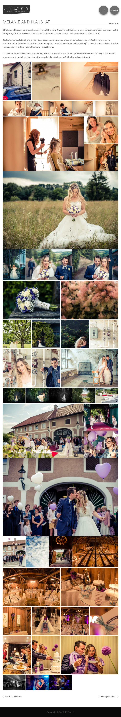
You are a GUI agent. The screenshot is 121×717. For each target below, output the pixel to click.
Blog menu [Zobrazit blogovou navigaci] (114, 10)
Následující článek (108, 696)
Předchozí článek (12, 696)
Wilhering (95, 39)
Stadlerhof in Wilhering (42, 46)
